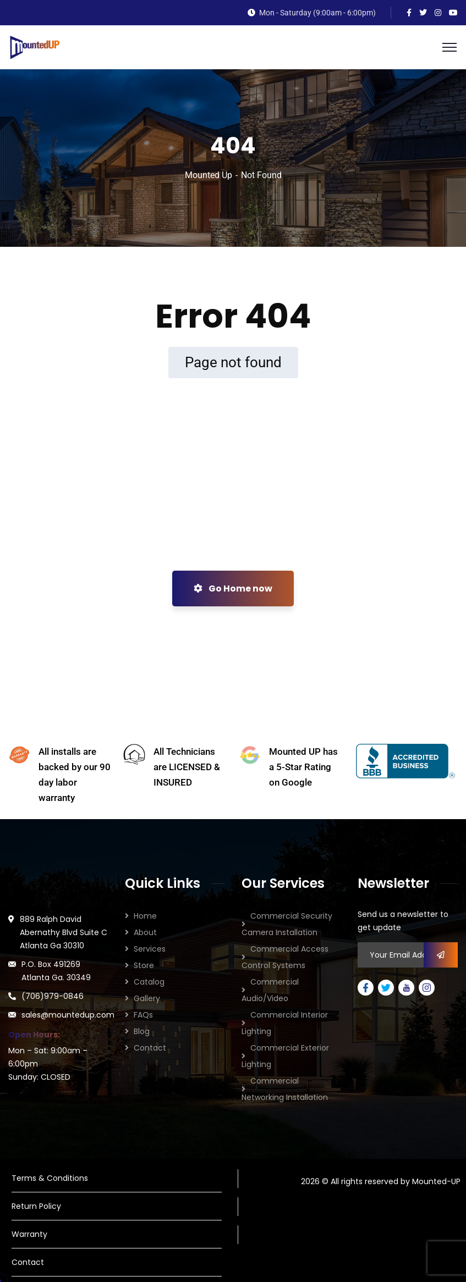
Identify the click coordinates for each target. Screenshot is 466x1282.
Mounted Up (208, 175)
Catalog (149, 981)
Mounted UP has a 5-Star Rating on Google (303, 767)
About (145, 932)
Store (144, 965)
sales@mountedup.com (67, 1014)
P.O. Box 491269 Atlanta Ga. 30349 (56, 971)
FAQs (143, 1014)
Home (145, 915)
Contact (150, 1047)
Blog (142, 1031)
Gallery (147, 998)
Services (150, 948)
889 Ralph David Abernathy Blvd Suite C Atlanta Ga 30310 (63, 932)
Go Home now (233, 588)
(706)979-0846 (52, 996)
